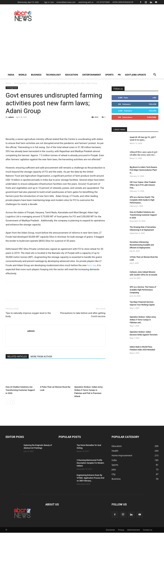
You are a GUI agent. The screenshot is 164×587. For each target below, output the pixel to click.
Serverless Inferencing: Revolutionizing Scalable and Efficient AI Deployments (142, 245)
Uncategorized (20, 83)
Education (71, 74)
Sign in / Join (49, 2)
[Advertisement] (82, 47)
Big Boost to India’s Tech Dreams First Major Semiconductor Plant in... (143, 170)
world (23, 74)
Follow (152, 104)
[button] (154, 74)
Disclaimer (110, 584)
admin (11, 117)
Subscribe (151, 117)
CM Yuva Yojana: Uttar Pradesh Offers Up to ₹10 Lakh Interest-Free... (143, 185)
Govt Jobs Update (135, 74)
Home (8, 83)
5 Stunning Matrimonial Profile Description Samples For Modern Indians (90, 517)
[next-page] (12, 457)
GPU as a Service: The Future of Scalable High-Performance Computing (143, 290)
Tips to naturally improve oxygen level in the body (28, 369)
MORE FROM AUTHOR (41, 411)
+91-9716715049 (103, 2)
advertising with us (85, 2)
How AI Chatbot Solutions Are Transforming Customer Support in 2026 (20, 444)
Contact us (147, 584)
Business (36, 74)
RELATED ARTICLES (17, 411)
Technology (53, 74)
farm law (91, 319)
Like (154, 97)
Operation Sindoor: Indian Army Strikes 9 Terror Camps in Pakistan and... (143, 320)
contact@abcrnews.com (65, 2)
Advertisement (133, 584)
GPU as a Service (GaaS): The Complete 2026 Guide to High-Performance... (142, 200)
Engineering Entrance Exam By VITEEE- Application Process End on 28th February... (90, 532)
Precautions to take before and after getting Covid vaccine (82, 369)
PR (119, 74)
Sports (109, 74)
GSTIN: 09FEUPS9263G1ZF (123, 2)
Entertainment (91, 74)
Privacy (121, 584)
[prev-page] (8, 457)
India (11, 74)
